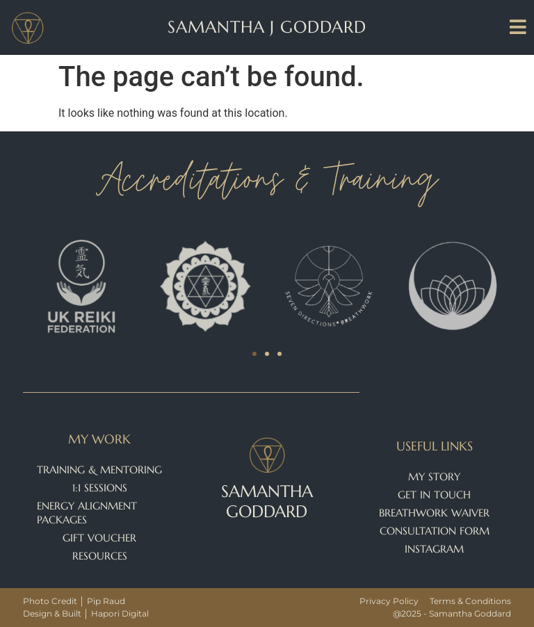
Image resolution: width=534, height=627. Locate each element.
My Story (434, 476)
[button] (254, 354)
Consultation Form (435, 530)
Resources (99, 555)
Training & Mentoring (99, 469)
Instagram (434, 548)
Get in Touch (434, 494)
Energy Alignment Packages (87, 512)
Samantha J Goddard (267, 27)
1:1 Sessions (99, 487)
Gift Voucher (99, 537)
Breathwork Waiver (434, 512)
